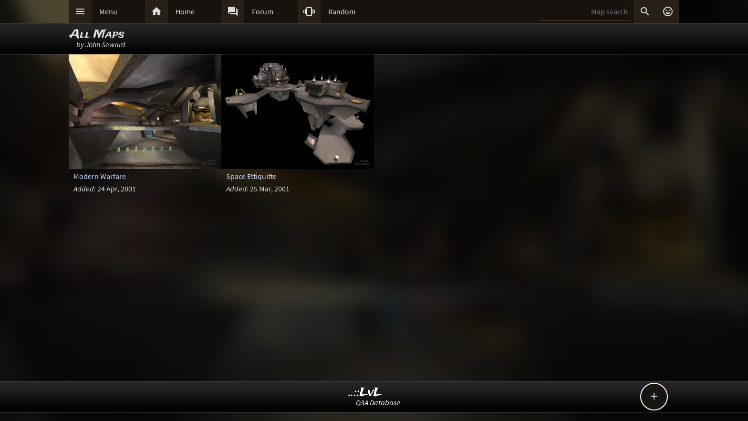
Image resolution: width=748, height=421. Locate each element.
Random (341, 11)
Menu (108, 11)
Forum (262, 11)
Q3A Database (378, 402)
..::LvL (365, 392)
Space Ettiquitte (251, 176)
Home (185, 11)
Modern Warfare (99, 176)
